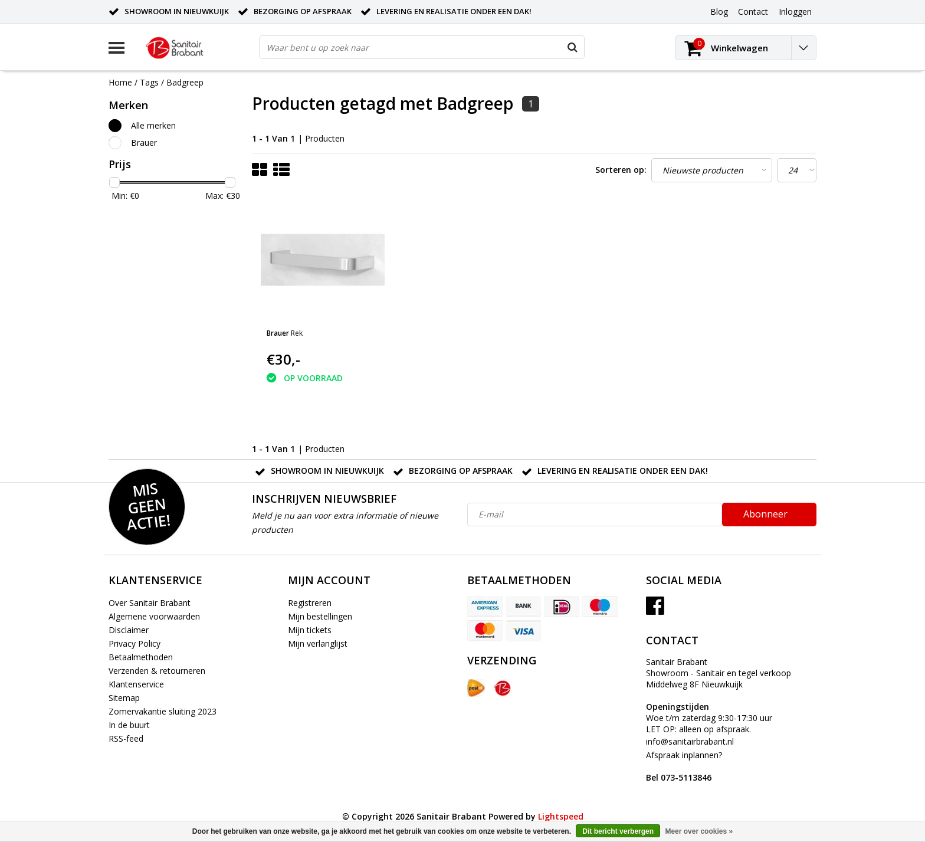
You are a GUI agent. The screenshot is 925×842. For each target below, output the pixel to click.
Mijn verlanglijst (317, 643)
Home (120, 82)
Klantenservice (136, 684)
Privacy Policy (134, 643)
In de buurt (129, 724)
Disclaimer (129, 629)
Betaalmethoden (141, 657)
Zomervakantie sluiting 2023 (163, 711)
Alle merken (153, 125)
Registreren (310, 602)
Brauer (144, 142)
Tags (149, 82)
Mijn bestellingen (320, 616)
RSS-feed (126, 738)
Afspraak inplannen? (684, 766)
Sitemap (124, 697)
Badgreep (185, 82)
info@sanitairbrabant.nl (690, 741)
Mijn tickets (310, 629)
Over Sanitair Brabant (150, 602)
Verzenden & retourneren (157, 670)
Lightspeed (560, 816)
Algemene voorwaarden (154, 616)
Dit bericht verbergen (618, 831)
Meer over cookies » (699, 831)
